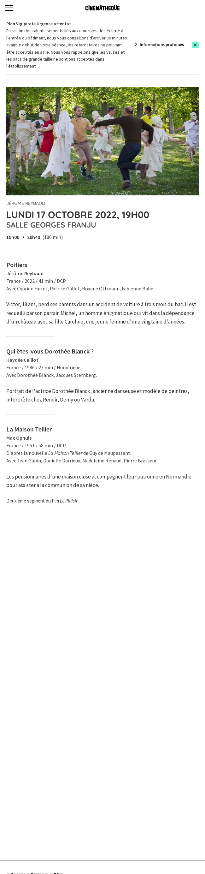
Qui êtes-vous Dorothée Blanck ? (50, 351)
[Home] (102, 8)
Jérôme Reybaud (25, 203)
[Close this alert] (195, 45)
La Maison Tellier (29, 429)
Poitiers (16, 265)
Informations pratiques (162, 44)
